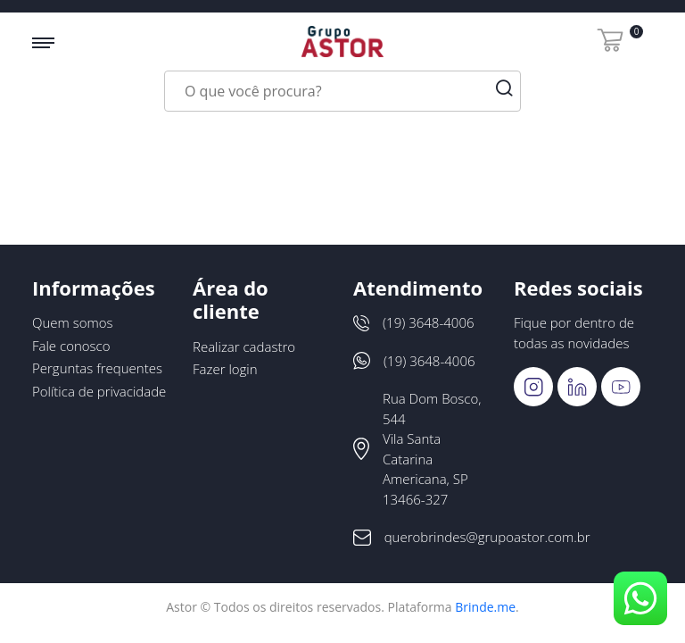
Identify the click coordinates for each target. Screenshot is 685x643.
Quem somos (72, 322)
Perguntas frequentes (97, 368)
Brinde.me (485, 606)
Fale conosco (71, 346)
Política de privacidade (99, 391)
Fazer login (225, 369)
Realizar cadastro (244, 346)
